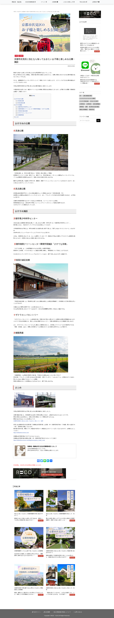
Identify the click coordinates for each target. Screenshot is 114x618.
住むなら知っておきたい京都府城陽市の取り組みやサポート (28, 514)
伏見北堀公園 (20, 103)
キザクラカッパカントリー (24, 113)
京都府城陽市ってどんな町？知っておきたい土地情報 (28, 551)
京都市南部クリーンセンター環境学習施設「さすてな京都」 (33, 109)
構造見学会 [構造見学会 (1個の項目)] (91, 109)
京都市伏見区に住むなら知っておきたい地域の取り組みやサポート (60, 551)
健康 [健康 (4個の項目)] (86, 106)
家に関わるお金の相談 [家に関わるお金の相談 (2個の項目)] (94, 106)
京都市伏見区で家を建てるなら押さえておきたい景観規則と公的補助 (28, 588)
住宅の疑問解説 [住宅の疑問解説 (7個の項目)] (96, 104)
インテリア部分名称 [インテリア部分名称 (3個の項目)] (84, 101)
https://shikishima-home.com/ (21, 432)
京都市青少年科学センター (24, 107)
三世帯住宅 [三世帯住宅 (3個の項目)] (82, 104)
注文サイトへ (37, 612)
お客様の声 (95, 2)
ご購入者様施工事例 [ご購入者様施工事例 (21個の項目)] (87, 95)
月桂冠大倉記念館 (22, 111)
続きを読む (40, 520)
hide (33, 95)
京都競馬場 (20, 115)
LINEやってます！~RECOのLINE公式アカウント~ (89, 76)
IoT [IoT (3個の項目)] (80, 95)
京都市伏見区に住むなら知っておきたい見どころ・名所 (28, 421)
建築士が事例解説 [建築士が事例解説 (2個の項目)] (83, 109)
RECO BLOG (16, 2)
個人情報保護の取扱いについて (62, 612)
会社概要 (47, 612)
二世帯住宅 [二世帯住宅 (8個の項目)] (88, 104)
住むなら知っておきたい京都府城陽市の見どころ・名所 (60, 514)
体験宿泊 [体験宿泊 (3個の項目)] (82, 106)
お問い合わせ (78, 612)
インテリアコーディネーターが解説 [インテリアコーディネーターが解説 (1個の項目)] (87, 98)
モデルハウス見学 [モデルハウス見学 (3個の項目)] (94, 101)
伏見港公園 (20, 100)
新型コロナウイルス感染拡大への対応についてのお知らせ (89, 44)
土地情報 (54, 2)
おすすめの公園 (18, 98)
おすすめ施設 (18, 104)
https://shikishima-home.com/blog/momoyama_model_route (29, 440)
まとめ (16, 117)
